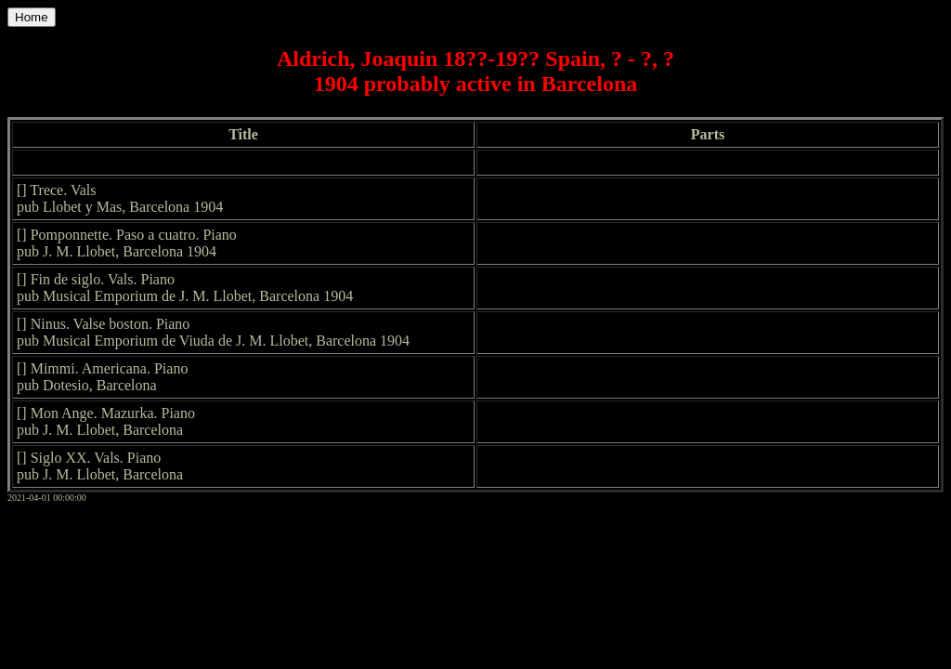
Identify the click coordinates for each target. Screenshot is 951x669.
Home (31, 17)
